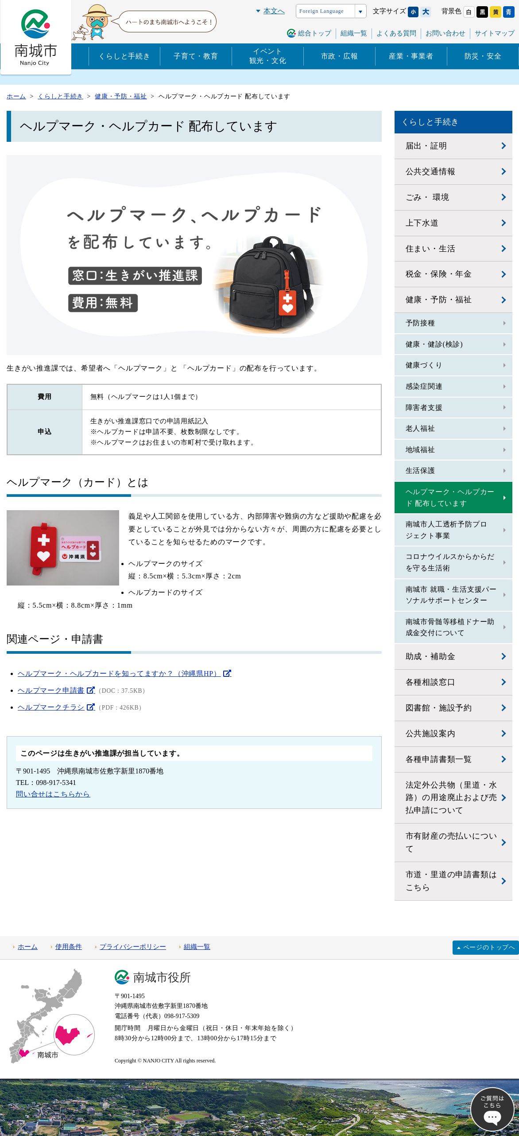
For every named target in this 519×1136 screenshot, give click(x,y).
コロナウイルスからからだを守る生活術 (450, 562)
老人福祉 (420, 428)
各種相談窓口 (431, 682)
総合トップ (314, 33)
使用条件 (68, 946)
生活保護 (420, 470)
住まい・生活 (431, 248)
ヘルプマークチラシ (51, 707)
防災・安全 (483, 56)
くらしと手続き (124, 56)
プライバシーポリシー (133, 946)
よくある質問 (396, 33)
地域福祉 (420, 449)
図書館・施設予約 (439, 707)
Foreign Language (321, 11)
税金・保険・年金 (439, 273)
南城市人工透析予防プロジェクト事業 (447, 529)
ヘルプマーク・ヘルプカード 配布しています (450, 497)
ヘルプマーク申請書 (51, 690)
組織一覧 (354, 33)
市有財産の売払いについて (451, 842)
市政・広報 (339, 56)
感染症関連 (424, 386)
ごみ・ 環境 (427, 197)
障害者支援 (424, 407)
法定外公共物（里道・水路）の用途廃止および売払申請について (451, 798)
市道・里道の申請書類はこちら (451, 881)
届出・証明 (426, 145)
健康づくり (424, 365)
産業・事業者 (411, 56)
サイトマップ (495, 33)
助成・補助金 (431, 656)
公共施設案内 (431, 733)
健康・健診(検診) (434, 344)
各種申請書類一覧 (439, 759)
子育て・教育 (196, 56)
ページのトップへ (489, 947)
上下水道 (422, 223)
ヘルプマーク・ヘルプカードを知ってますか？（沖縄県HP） (119, 673)
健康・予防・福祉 (439, 299)
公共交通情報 (431, 171)
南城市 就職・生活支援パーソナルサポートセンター (451, 595)
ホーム (28, 946)
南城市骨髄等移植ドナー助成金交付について (450, 627)
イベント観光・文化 (268, 55)
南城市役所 (162, 977)
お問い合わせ (445, 33)
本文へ (274, 11)
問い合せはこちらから (53, 794)
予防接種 (420, 323)
